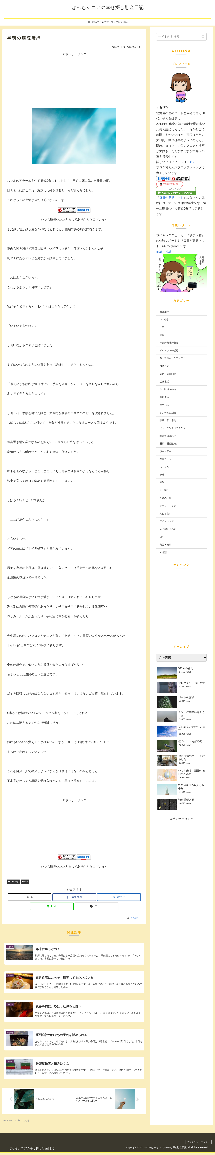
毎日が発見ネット (171, 197)
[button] (96, 906)
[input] (181, 37)
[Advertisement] (74, 80)
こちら (191, 162)
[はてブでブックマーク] (119, 897)
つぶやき (13, 881)
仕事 (25, 881)
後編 (168, 251)
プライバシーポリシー (198, 1143)
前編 (159, 251)
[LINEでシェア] (52, 906)
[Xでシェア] (29, 897)
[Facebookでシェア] (74, 897)
